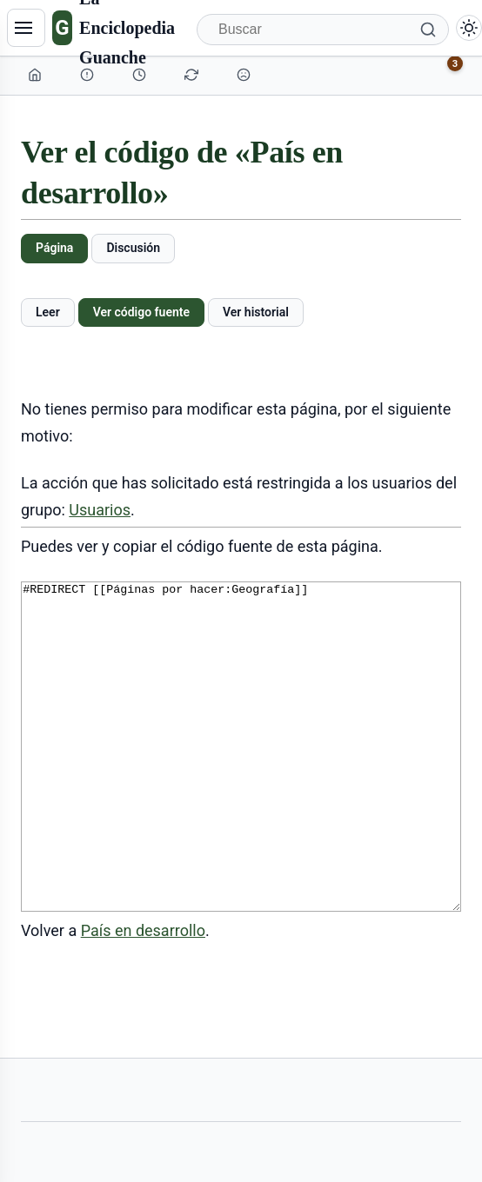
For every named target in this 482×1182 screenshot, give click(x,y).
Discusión (133, 248)
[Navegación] (26, 28)
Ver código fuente (141, 312)
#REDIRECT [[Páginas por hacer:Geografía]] (241, 779)
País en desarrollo (143, 995)
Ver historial (256, 312)
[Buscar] (323, 29)
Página (54, 248)
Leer (48, 312)
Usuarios (100, 510)
